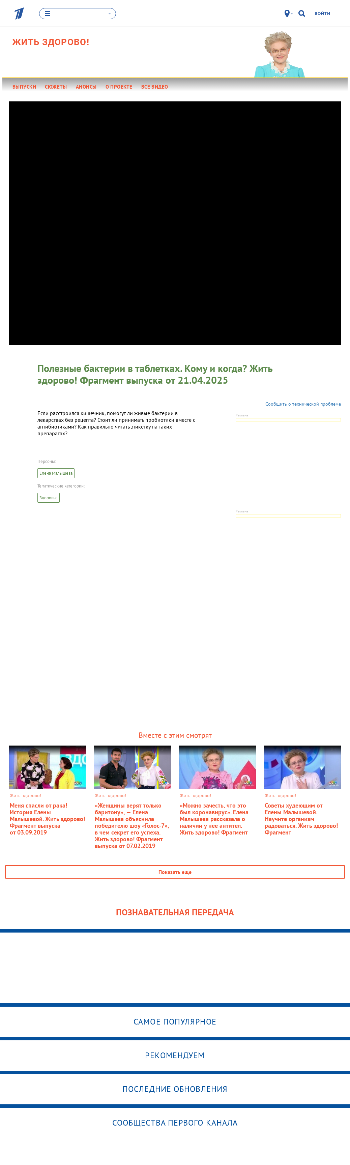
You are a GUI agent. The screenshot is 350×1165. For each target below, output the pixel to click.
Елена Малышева (55, 473)
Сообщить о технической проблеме (303, 404)
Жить (50, 42)
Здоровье (48, 498)
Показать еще (175, 872)
